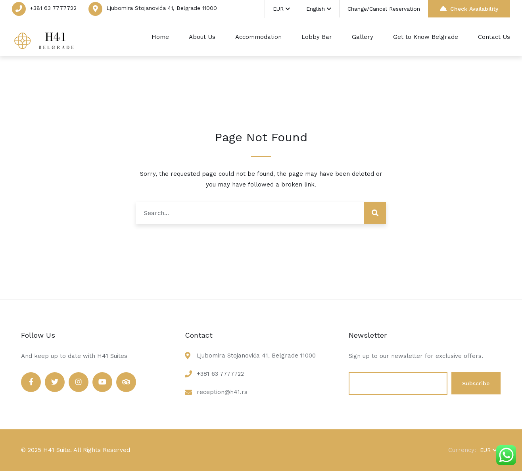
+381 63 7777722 (53, 8)
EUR (281, 9)
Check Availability (469, 8)
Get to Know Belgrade (425, 36)
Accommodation (258, 36)
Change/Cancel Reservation (383, 9)
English (318, 9)
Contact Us (494, 36)
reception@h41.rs (222, 392)
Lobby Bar (316, 36)
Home (160, 36)
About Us (202, 36)
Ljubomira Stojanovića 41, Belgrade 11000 (161, 8)
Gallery (362, 36)
